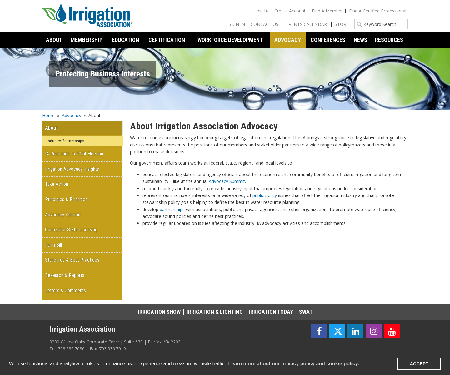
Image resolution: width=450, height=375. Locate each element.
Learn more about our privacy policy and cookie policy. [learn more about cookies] (293, 363)
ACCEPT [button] (419, 363)
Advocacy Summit (227, 181)
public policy (264, 195)
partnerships (172, 209)
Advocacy (71, 115)
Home (48, 115)
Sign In (237, 24)
